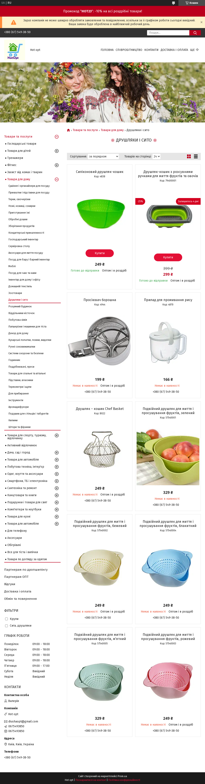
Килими (13, 420)
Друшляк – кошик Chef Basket (100, 409)
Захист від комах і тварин (24, 172)
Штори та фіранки (19, 427)
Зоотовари (15, 293)
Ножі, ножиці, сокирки (21, 205)
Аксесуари (14, 538)
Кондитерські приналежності (26, 232)
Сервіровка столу (19, 246)
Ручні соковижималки (21, 346)
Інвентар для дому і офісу (24, 279)
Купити (100, 253)
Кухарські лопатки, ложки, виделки (29, 339)
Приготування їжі (19, 212)
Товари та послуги (85, 130)
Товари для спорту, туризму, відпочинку (26, 437)
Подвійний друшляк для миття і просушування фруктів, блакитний (168, 524)
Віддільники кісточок (21, 313)
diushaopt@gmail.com (23, 721)
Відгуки (9, 584)
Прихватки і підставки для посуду (28, 192)
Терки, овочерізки (19, 199)
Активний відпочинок (22, 445)
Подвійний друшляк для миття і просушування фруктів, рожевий (168, 637)
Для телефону (17, 531)
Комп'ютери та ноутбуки (24, 509)
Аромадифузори (18, 406)
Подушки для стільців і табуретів (28, 413)
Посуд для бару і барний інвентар (29, 259)
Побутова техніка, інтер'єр (25, 467)
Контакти (151, 50)
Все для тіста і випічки (22, 552)
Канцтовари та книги (21, 495)
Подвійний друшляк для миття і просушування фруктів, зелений (168, 411)
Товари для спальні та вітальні (27, 373)
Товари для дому (112, 130)
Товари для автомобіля (23, 459)
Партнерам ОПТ (16, 577)
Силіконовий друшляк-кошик (99, 172)
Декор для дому (18, 333)
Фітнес (12, 165)
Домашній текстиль (20, 286)
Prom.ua (122, 776)
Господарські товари (21, 143)
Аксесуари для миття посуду (25, 252)
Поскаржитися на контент (91, 780)
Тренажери (15, 158)
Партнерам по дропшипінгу (25, 570)
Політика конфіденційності (124, 780)
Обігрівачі (14, 545)
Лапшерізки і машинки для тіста (27, 326)
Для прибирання (18, 393)
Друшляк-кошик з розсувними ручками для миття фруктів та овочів (168, 174)
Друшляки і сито (18, 299)
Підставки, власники (20, 380)
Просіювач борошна (99, 300)
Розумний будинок (20, 306)
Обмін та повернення (20, 599)
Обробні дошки (17, 219)
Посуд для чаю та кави (22, 272)
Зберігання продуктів (21, 226)
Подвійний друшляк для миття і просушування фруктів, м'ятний (100, 637)
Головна (107, 50)
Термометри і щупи (19, 386)
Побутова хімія (17, 319)
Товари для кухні (18, 516)
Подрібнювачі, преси (21, 366)
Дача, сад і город (18, 452)
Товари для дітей (19, 151)
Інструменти (15, 400)
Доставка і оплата (174, 50)
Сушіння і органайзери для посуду (29, 185)
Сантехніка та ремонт (22, 488)
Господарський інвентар (23, 239)
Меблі (12, 266)
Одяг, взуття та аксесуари (25, 474)
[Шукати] (195, 32)
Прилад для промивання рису (168, 300)
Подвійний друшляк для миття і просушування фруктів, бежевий (100, 524)
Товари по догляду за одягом (27, 559)
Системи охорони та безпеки (26, 353)
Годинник (14, 360)
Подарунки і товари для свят (27, 502)
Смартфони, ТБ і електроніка (27, 481)
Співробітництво (129, 50)
